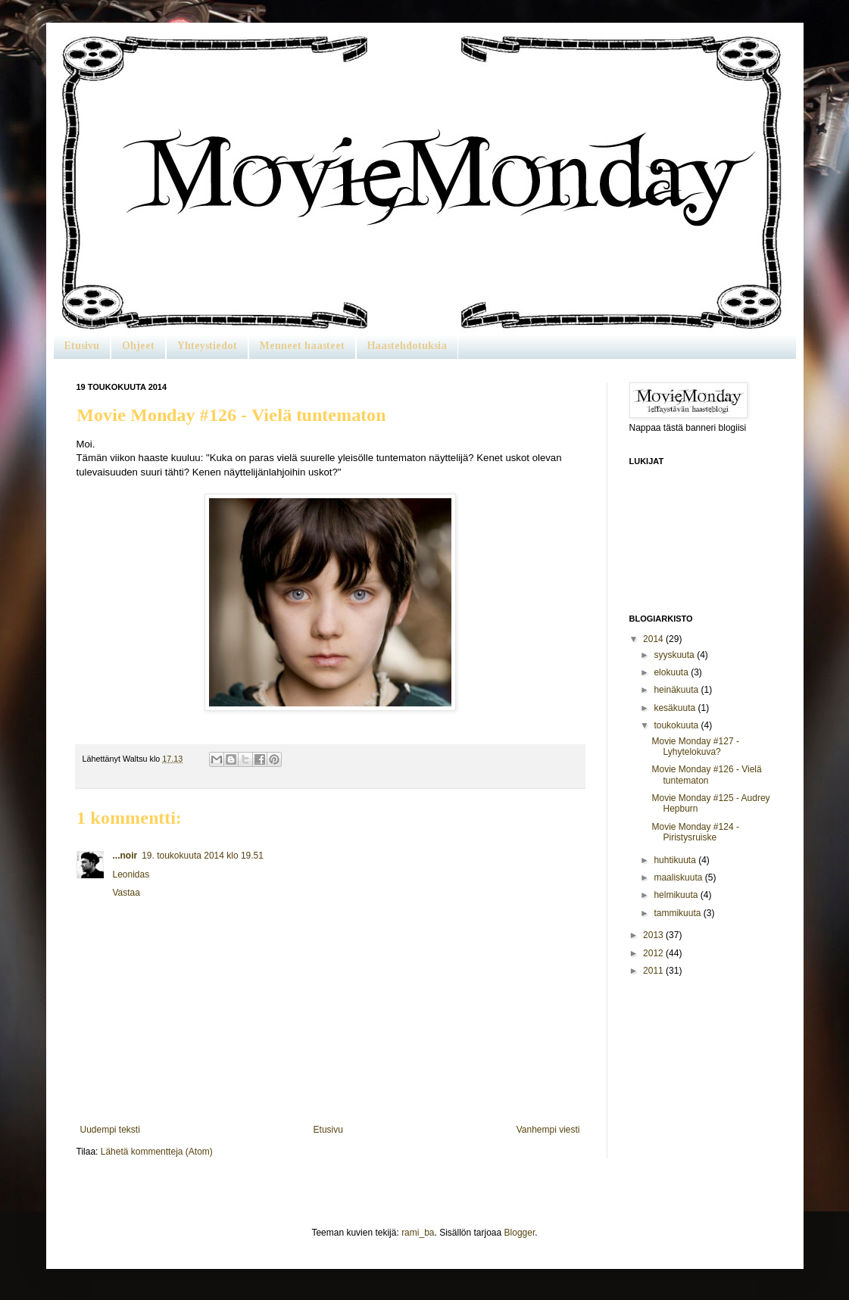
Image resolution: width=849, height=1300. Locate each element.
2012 (654, 953)
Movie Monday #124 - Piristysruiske (694, 832)
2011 (654, 970)
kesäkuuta (676, 708)
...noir (125, 855)
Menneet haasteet (302, 345)
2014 (654, 639)
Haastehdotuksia (407, 345)
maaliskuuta (679, 877)
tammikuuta (678, 913)
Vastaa (126, 892)
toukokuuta (677, 725)
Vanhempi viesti (548, 1129)
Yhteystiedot (207, 345)
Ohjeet (138, 345)
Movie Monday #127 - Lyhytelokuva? (694, 746)
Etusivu (81, 345)
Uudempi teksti (110, 1129)
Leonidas (131, 874)
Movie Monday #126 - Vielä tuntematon (706, 774)
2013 (654, 935)
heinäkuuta (677, 689)
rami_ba (417, 1232)
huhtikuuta (676, 860)
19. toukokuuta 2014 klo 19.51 (203, 855)
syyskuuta (675, 655)
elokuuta (672, 672)
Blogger (519, 1232)
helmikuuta (677, 895)
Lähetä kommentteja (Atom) (157, 1151)
